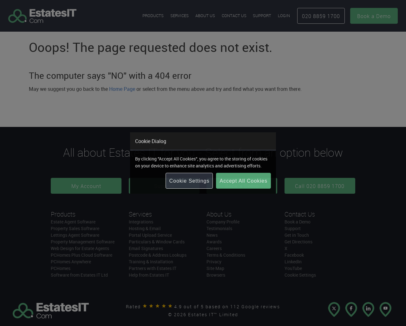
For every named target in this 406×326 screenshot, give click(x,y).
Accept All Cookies (243, 181)
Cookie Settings (189, 181)
